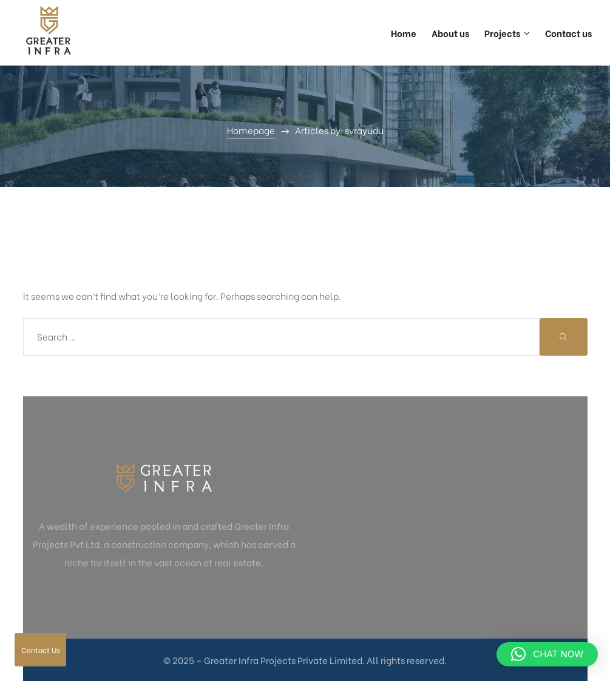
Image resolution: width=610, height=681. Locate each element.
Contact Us (40, 650)
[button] (547, 654)
